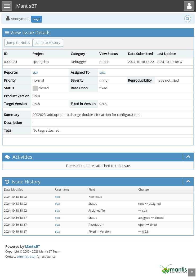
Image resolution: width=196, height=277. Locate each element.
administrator (26, 256)
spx (35, 72)
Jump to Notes (18, 42)
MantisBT (32, 246)
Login (37, 19)
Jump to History (47, 42)
